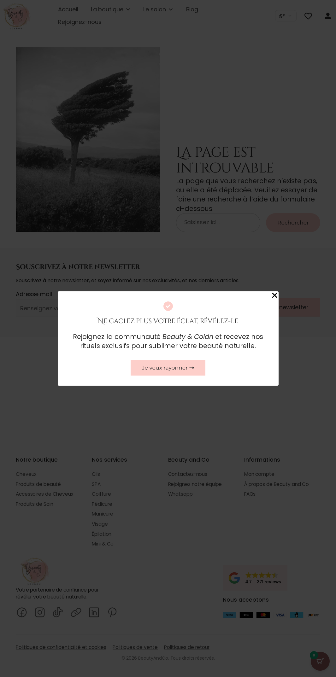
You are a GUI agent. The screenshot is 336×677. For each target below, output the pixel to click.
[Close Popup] (275, 295)
